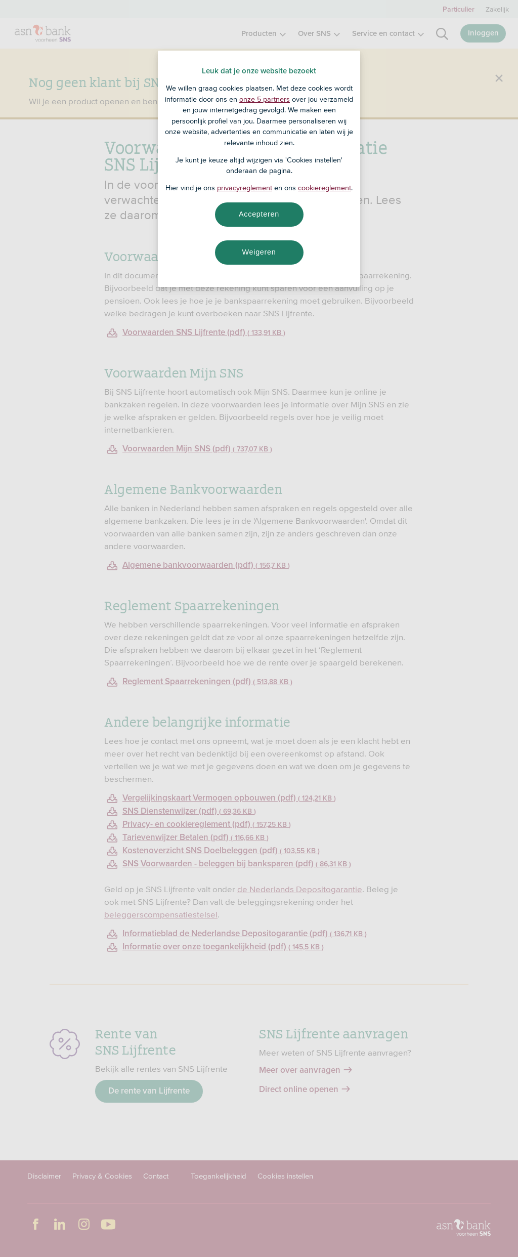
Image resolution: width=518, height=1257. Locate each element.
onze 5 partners (264, 99)
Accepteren (259, 214)
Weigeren (259, 252)
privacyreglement (244, 188)
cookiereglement (324, 188)
